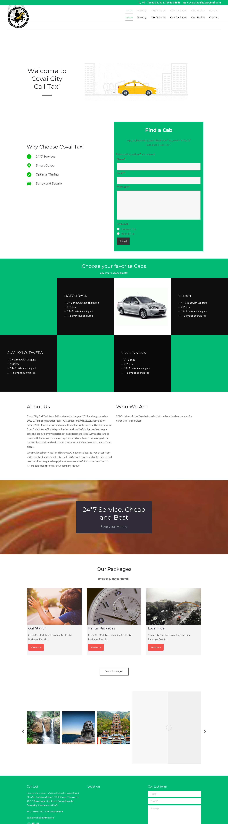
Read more (36, 647)
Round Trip (127, 233)
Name (121, 159)
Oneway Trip (128, 228)
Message (123, 186)
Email (121, 173)
